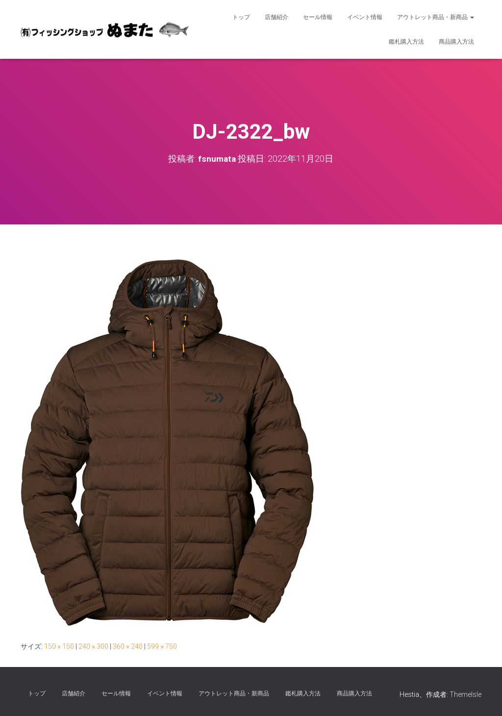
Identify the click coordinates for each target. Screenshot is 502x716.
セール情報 (317, 17)
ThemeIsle (465, 694)
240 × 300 (93, 646)
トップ (241, 17)
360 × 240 (128, 646)
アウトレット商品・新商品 (435, 17)
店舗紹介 (276, 17)
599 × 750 (162, 646)
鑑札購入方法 (406, 41)
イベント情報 (364, 17)
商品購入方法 (456, 41)
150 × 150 (59, 646)
